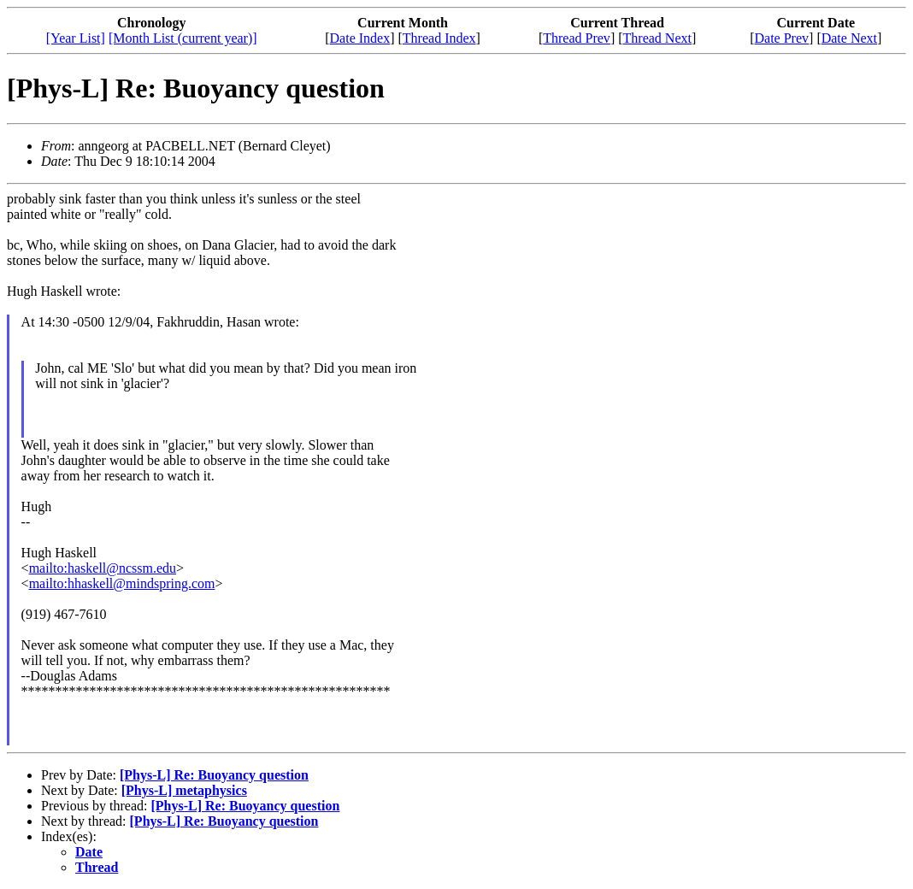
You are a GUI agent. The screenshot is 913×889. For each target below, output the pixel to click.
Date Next (849, 38)
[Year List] (75, 38)
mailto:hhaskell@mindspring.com (122, 583)
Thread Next (657, 38)
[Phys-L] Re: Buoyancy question (214, 775)
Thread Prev (576, 38)
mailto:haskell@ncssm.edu (102, 568)
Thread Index (439, 38)
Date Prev (782, 38)
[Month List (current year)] (183, 38)
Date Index (360, 38)
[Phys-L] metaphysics (184, 790)
